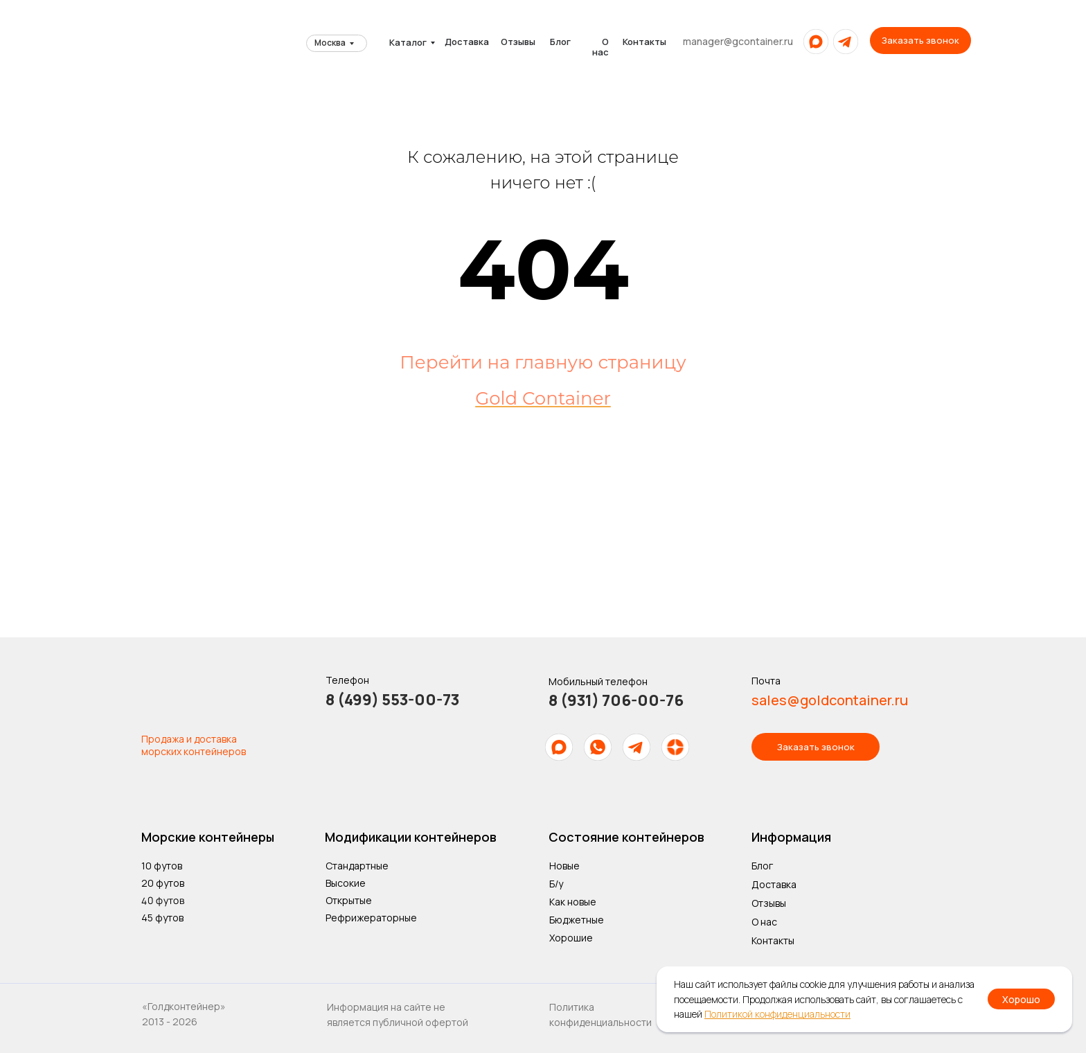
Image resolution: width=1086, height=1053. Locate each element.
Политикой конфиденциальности (777, 1013)
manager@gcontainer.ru (738, 41)
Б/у (556, 883)
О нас (600, 46)
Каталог (408, 42)
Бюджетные (576, 919)
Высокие (346, 883)
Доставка (467, 41)
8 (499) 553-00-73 (392, 699)
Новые (564, 865)
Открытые (349, 900)
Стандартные (357, 865)
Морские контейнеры (207, 837)
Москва (330, 42)
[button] (920, 40)
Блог (560, 41)
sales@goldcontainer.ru (829, 700)
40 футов (162, 900)
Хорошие (571, 937)
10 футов (161, 865)
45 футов (162, 917)
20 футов (162, 883)
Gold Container (543, 398)
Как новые (572, 901)
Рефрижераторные (371, 917)
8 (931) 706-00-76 (616, 700)
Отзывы (518, 41)
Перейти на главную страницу (543, 362)
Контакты (644, 41)
